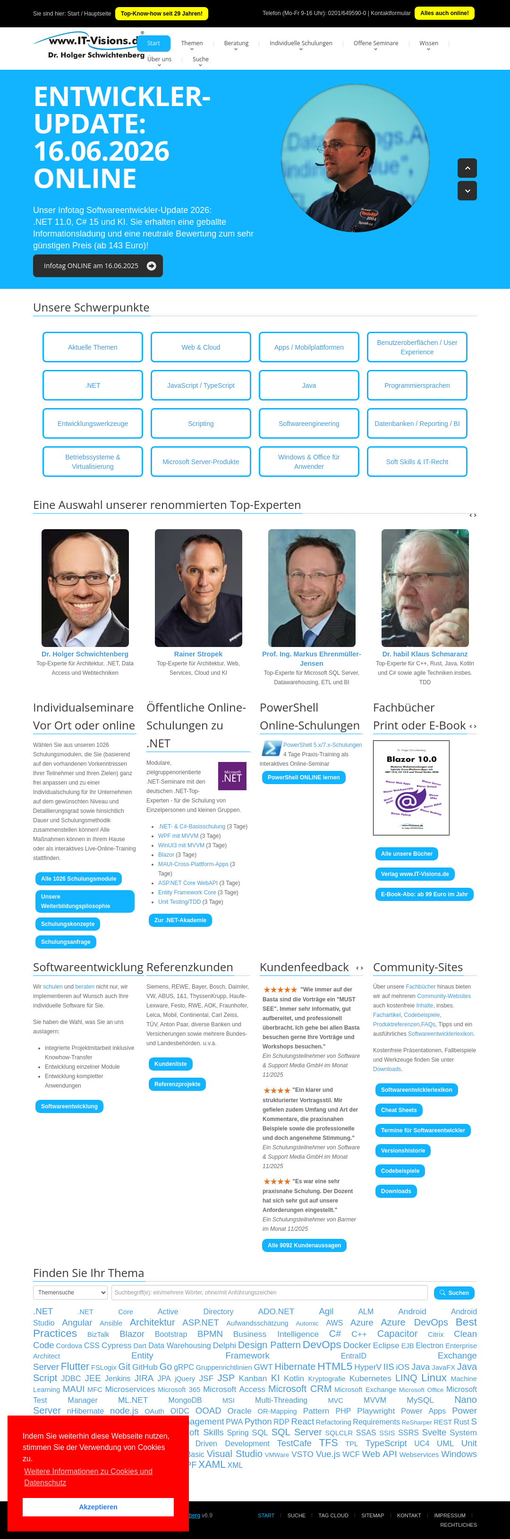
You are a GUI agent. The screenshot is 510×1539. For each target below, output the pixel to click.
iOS (402, 1367)
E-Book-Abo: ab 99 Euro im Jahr (424, 894)
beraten (84, 986)
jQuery (185, 1379)
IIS (388, 1367)
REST (443, 1422)
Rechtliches (458, 1525)
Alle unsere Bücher (407, 854)
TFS (328, 1443)
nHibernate (85, 1411)
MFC (94, 1389)
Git (125, 1366)
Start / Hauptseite (89, 13)
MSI (228, 1400)
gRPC (184, 1367)
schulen (52, 986)
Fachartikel (387, 1015)
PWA (234, 1422)
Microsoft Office (421, 1389)
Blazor (166, 854)
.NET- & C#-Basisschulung (191, 826)
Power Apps (423, 1411)
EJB (407, 1346)
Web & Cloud (200, 347)
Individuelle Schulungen (301, 43)
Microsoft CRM (300, 1388)
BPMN (210, 1334)
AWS (334, 1323)
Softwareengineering (309, 423)
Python (258, 1421)
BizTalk (98, 1334)
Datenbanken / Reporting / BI (417, 423)
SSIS (387, 1433)
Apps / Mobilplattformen (309, 347)
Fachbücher (420, 986)
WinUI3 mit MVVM (181, 845)
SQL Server (297, 1432)
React (302, 1421)
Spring (237, 1433)
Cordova (69, 1346)
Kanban (253, 1378)
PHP (343, 1411)
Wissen (429, 43)
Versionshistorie (403, 1150)
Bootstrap (171, 1334)
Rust (461, 1422)
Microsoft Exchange (365, 1389)
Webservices (419, 1454)
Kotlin (294, 1378)
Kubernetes (370, 1378)
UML (445, 1443)
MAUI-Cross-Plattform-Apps (193, 864)
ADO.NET (276, 1311)
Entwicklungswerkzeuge (93, 423)
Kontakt (409, 1515)
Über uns (159, 59)
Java (309, 385)
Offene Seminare (376, 43)
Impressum (450, 1515)
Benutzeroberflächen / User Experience (417, 347)
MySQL (420, 1400)
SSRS (408, 1433)
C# (335, 1333)
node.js (124, 1411)
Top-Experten (265, 504)
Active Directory (196, 1312)
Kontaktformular (391, 13)
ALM (366, 1312)
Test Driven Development (222, 1444)
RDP (281, 1422)
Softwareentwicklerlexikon (440, 1034)
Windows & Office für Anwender (309, 461)
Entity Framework (200, 1355)
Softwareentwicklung (88, 966)
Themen (192, 43)
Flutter (75, 1366)
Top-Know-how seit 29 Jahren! (162, 13)
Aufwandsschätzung (258, 1323)
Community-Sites (418, 966)
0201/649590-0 (347, 13)
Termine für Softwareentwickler (423, 1130)
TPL (351, 1444)
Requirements (376, 1422)
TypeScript (386, 1443)
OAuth (154, 1411)
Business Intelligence (276, 1334)
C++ (359, 1334)
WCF (350, 1454)
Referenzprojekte (177, 1084)
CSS (92, 1346)
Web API (379, 1454)
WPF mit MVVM (178, 836)
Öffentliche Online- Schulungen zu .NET (196, 725)
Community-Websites (444, 996)
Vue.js (328, 1454)
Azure (362, 1322)
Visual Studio (235, 1454)
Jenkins (117, 1379)
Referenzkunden (189, 966)
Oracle (240, 1411)
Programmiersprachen (417, 385)
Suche (201, 59)
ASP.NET (200, 1322)
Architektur (152, 1322)
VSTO (302, 1454)
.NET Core (105, 1312)
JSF (206, 1378)
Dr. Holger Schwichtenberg (85, 654)
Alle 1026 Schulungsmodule (78, 879)
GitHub (145, 1367)
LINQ (406, 1378)
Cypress (117, 1345)
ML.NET (133, 1400)
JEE (93, 1378)
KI (275, 1378)
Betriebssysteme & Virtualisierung (92, 461)
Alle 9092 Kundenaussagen (304, 1245)
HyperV (368, 1367)
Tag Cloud (333, 1515)
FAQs (428, 1024)
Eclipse (386, 1345)
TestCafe (294, 1443)
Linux (434, 1377)
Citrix (435, 1334)
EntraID (353, 1356)
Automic (307, 1323)
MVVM (375, 1400)
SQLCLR (339, 1433)
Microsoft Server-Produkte (200, 462)
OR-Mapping (277, 1411)
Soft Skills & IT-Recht (417, 462)
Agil (326, 1311)
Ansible (111, 1323)
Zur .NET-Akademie (180, 920)
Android (412, 1311)
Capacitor (397, 1333)
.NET (93, 385)
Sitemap (372, 1515)
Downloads (387, 1069)
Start (153, 43)
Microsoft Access (234, 1389)
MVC (335, 1400)
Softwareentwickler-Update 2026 (147, 210)
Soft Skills (203, 1432)
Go (166, 1366)
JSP (226, 1378)
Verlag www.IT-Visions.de (415, 874)
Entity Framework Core (187, 892)
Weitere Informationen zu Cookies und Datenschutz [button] (88, 1477)
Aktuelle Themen (93, 347)
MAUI (74, 1389)
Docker (357, 1345)
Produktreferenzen (396, 1024)
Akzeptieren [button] (98, 1507)
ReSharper (416, 1422)
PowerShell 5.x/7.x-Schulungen (322, 745)
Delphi (224, 1345)
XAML (212, 1464)
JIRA (144, 1378)
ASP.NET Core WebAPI (188, 883)
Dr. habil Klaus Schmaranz (425, 654)
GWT (263, 1367)
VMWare (277, 1454)
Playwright (376, 1411)
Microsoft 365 (179, 1389)
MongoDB (185, 1400)
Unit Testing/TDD (179, 902)
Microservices (130, 1389)
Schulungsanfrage (66, 942)
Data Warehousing (179, 1346)
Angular (77, 1322)
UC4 (421, 1444)
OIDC (179, 1411)
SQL (260, 1432)
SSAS (366, 1433)
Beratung (236, 43)
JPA (163, 1379)
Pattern (316, 1411)
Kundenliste (170, 1064)
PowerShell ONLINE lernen (304, 777)
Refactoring (333, 1422)
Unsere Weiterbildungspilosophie (75, 901)
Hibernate (295, 1366)
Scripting (200, 423)
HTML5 (334, 1366)
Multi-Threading (281, 1400)
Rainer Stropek (198, 654)
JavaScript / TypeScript (201, 385)
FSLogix (104, 1367)
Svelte (434, 1432)
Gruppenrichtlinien (224, 1367)
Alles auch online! (444, 13)
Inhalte (424, 1005)
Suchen (454, 1293)
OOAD (208, 1411)
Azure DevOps (414, 1322)
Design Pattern (269, 1345)
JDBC (71, 1379)
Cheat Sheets (399, 1110)
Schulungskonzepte (67, 924)
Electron (430, 1346)
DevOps (322, 1344)
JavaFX (443, 1367)
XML (235, 1465)
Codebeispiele (422, 1015)
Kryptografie (327, 1379)
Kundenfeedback (304, 966)
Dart (139, 1346)
